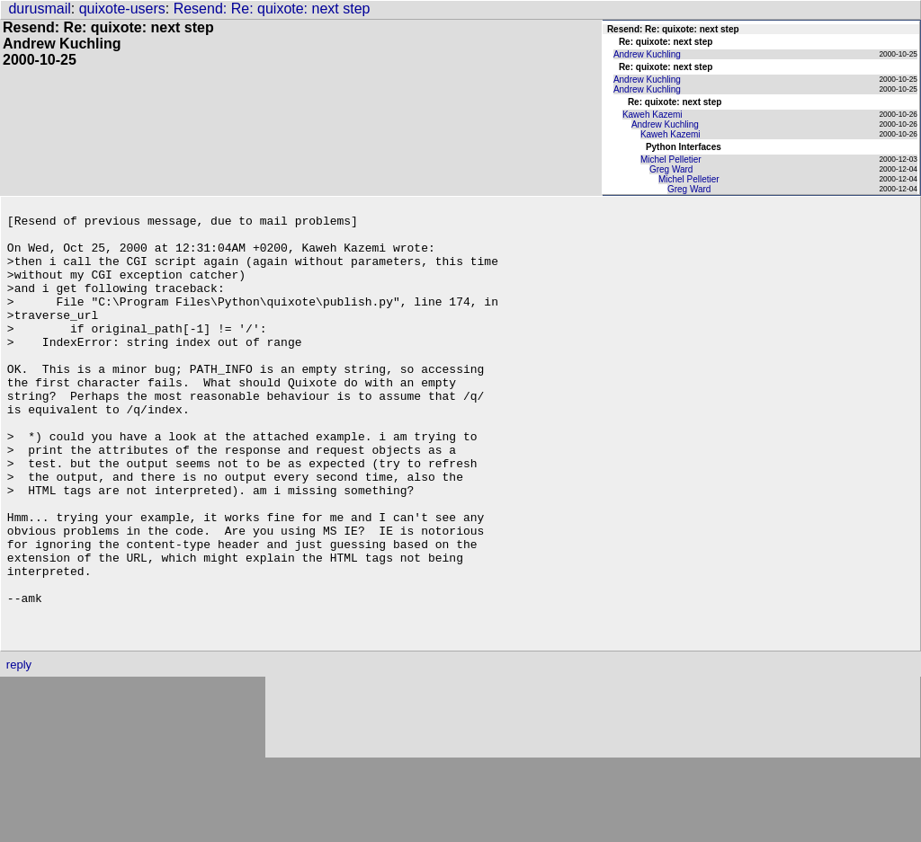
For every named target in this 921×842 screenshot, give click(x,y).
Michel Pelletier (671, 159)
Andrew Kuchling (647, 54)
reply (18, 748)
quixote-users (122, 8)
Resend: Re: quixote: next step (272, 8)
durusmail (39, 8)
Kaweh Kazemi (652, 115)
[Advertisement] (592, 801)
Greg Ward (671, 169)
